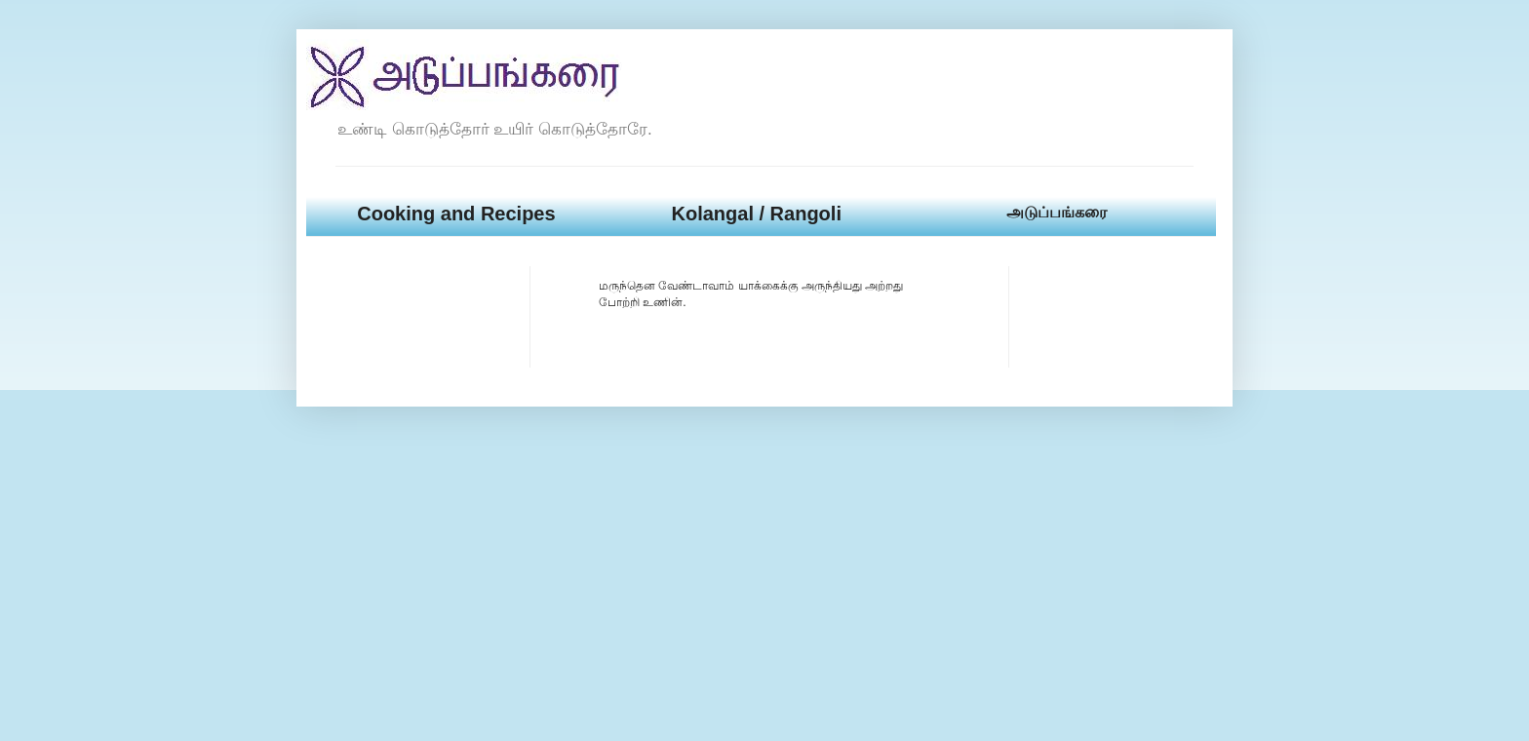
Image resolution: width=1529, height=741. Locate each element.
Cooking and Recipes (456, 213)
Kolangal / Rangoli (756, 213)
